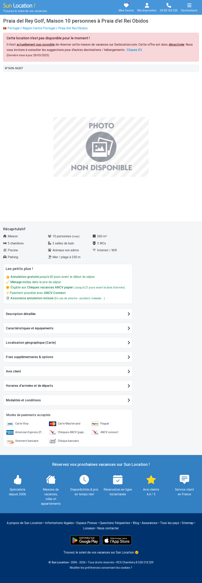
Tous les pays (169, 523)
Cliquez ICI (134, 50)
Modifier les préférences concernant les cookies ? (101, 567)
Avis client (13, 371)
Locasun (89, 528)
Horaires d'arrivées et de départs (29, 386)
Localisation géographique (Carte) (31, 342)
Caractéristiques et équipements (29, 328)
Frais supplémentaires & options (29, 357)
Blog (136, 523)
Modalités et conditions (23, 400)
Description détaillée (21, 314)
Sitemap (188, 523)
